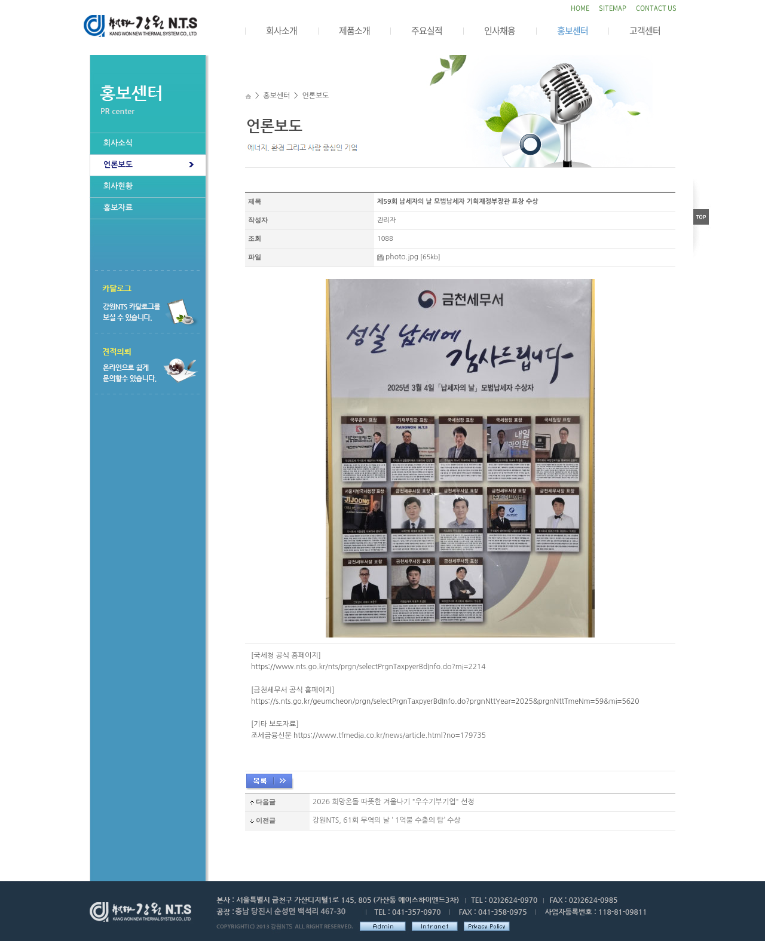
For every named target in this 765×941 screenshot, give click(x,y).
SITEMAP (612, 8)
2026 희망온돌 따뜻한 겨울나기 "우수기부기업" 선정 (394, 801)
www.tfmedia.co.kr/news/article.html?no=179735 (402, 735)
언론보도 (118, 164)
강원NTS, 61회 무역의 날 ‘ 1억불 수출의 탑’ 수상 (387, 820)
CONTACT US (656, 8)
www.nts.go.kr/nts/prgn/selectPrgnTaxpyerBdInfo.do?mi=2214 (380, 666)
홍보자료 (118, 208)
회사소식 (118, 143)
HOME (580, 8)
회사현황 (118, 186)
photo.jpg (401, 256)
